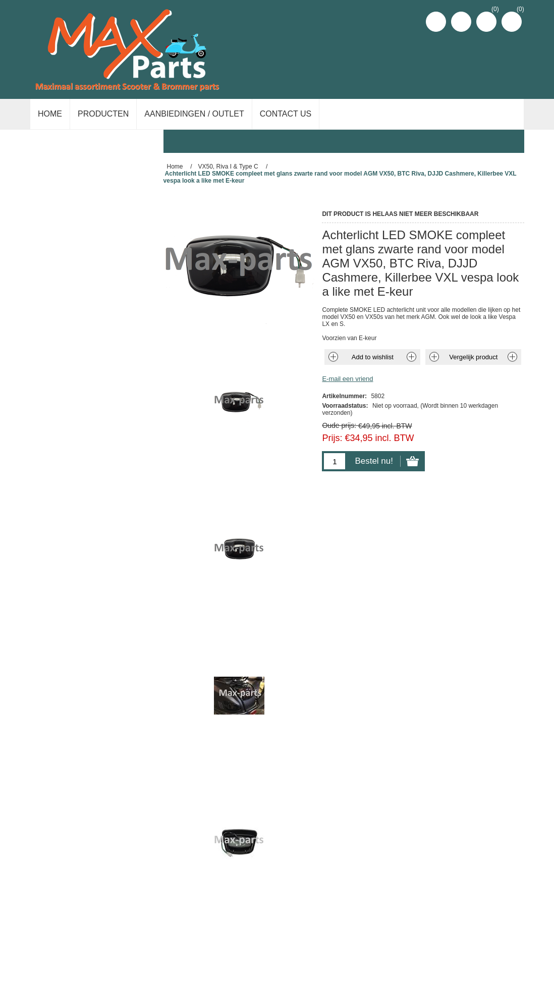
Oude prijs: (339, 425)
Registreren (436, 22)
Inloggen (461, 22)
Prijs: (332, 438)
